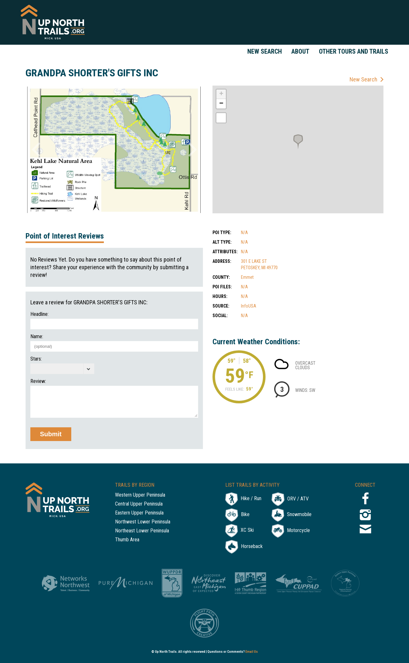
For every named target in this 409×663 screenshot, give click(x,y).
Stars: (36, 359)
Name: (36, 336)
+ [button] (221, 94)
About (300, 51)
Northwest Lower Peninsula (142, 522)
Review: (38, 381)
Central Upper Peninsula (139, 504)
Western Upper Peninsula (140, 495)
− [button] (221, 104)
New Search (264, 51)
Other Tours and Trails (353, 51)
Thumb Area (127, 540)
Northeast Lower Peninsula (142, 531)
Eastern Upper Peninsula (139, 513)
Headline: (39, 314)
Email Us (251, 651)
